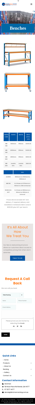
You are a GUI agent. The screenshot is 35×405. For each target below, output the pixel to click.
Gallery (6, 373)
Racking (6, 370)
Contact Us (7, 377)
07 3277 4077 (9, 390)
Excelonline (26, 404)
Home (5, 361)
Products (6, 364)
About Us (7, 367)
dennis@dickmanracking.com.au (16, 393)
